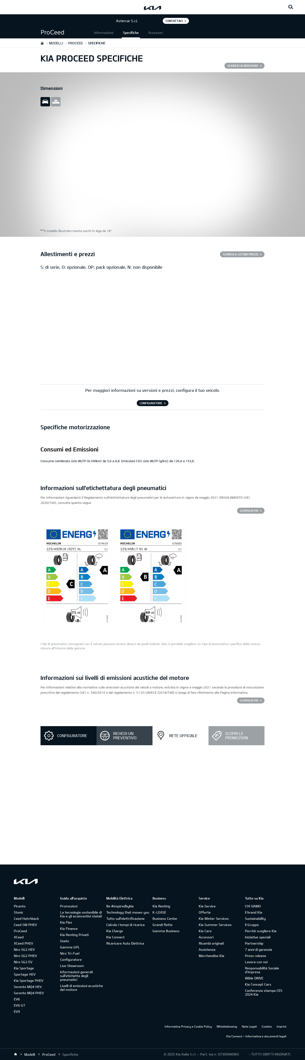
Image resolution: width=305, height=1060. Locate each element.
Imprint (281, 1026)
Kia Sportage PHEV (28, 980)
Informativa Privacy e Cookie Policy (188, 1026)
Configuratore (71, 959)
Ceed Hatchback (26, 918)
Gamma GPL (70, 947)
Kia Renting (161, 906)
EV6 (17, 999)
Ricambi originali (211, 943)
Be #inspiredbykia (120, 906)
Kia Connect (115, 937)
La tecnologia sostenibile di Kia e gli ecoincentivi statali (81, 914)
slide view (45, 101)
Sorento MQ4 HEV (28, 987)
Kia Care (205, 931)
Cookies (267, 1026)
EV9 (17, 1011)
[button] (67, 32)
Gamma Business (165, 931)
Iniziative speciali (257, 937)
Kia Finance (69, 928)
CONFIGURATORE (151, 403)
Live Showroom (72, 966)
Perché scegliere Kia (260, 931)
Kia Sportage (24, 968)
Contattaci (174, 20)
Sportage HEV (25, 974)
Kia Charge (114, 931)
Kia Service (207, 906)
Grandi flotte (162, 925)
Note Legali (249, 1026)
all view (56, 101)
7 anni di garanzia (258, 949)
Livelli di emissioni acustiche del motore (81, 988)
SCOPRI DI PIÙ (249, 510)
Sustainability (255, 918)
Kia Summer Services (215, 925)
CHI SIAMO (253, 906)
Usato (64, 941)
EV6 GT (19, 1005)
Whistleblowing (227, 1026)
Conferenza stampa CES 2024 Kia (263, 992)
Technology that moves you (127, 912)
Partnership (254, 943)
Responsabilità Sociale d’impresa (262, 970)
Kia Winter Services (214, 918)
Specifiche (131, 33)
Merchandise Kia (211, 956)
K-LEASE (159, 912)
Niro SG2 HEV (24, 949)
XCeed (19, 937)
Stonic (18, 912)
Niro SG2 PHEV (25, 956)
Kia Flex (66, 922)
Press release (255, 956)
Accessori (155, 33)
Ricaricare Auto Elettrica (125, 943)
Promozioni (68, 906)
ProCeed (20, 931)
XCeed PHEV (23, 943)
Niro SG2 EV (23, 962)
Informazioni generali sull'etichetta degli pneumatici (76, 976)
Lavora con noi (256, 962)
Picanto (19, 906)
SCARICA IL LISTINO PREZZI (240, 254)
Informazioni (103, 33)
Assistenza (207, 949)
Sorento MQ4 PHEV (29, 993)
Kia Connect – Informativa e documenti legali (256, 1036)
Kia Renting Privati (74, 935)
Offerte (205, 912)
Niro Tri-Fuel (69, 953)
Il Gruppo (252, 925)
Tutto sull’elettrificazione (125, 918)
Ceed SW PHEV (25, 925)
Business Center (165, 918)
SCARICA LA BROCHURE (242, 65)
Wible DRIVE (254, 978)
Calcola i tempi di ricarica (125, 925)
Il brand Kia (253, 912)
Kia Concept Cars (258, 984)
